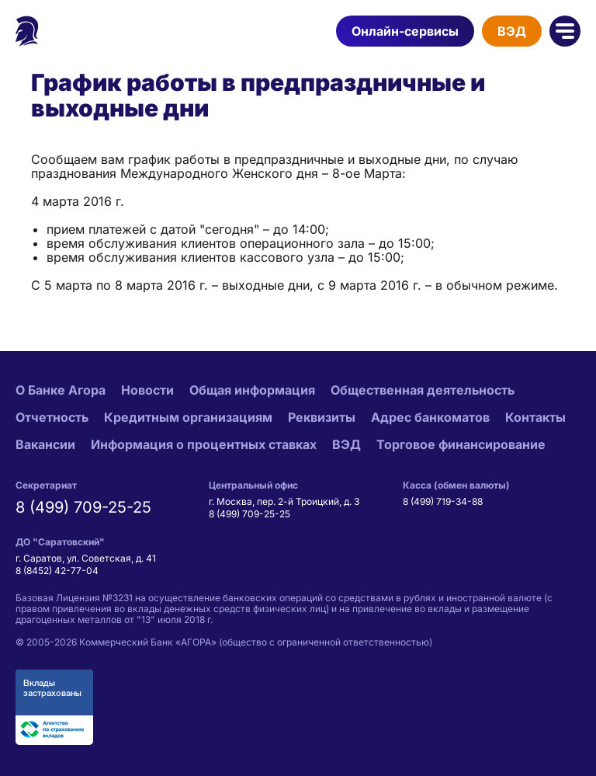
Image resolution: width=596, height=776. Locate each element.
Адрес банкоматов (430, 417)
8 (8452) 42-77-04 (57, 570)
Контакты (535, 417)
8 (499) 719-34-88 (443, 501)
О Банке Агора (61, 390)
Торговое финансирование (461, 444)
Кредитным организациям (188, 417)
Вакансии (45, 444)
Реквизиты (321, 417)
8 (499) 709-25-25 (83, 507)
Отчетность (52, 417)
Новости (147, 390)
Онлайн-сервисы (405, 31)
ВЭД (511, 31)
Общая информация (252, 390)
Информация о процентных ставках (204, 444)
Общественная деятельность (423, 390)
